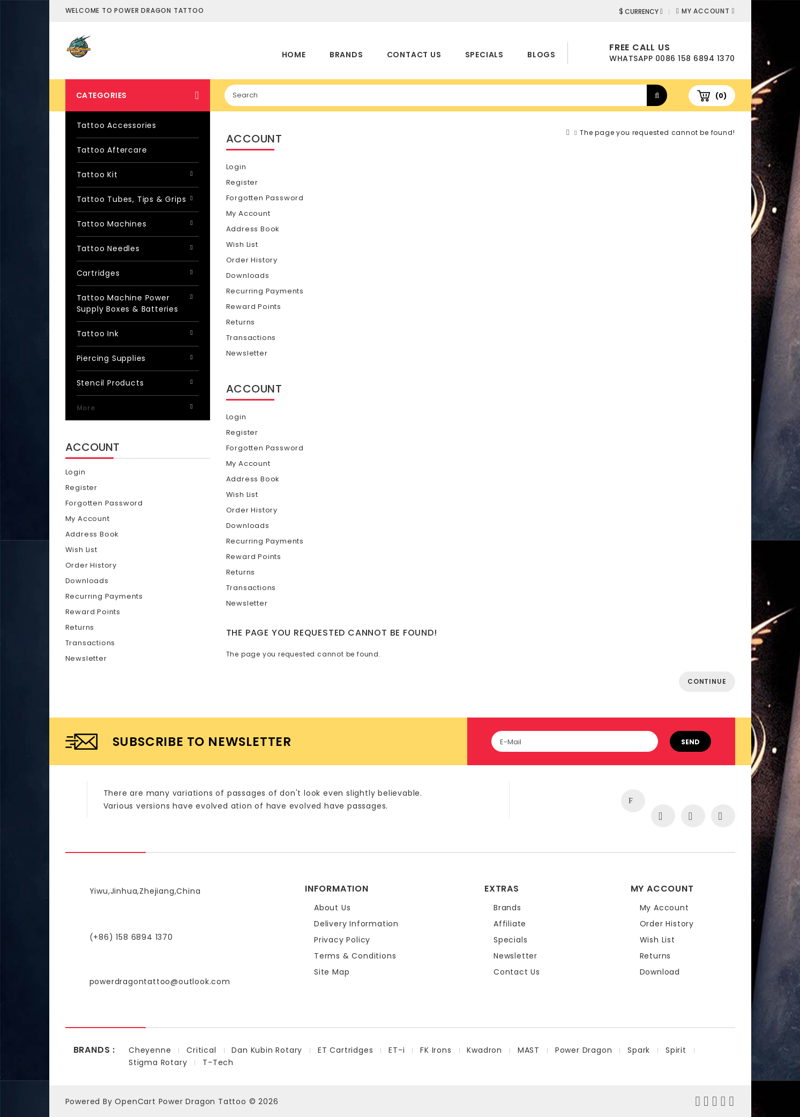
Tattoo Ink (98, 333)
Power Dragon (583, 1050)
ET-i (396, 1050)
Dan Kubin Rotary (266, 1050)
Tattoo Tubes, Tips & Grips (131, 199)
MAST (529, 1050)
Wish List (81, 550)
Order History (91, 565)
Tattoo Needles (108, 248)
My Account (87, 519)
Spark (638, 1050)
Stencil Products (110, 383)
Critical (201, 1050)
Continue (706, 681)
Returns (80, 627)
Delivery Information (356, 923)
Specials (484, 54)
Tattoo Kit (97, 174)
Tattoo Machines (112, 223)
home (294, 54)
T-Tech (218, 1062)
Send (690, 741)
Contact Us (414, 54)
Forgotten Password (104, 503)
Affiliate (510, 923)
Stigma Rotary (158, 1062)
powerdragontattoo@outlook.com (159, 981)
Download (660, 972)
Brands (346, 54)
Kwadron (484, 1050)
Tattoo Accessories (116, 125)
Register (81, 487)
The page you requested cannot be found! (657, 132)
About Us (332, 907)
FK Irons (435, 1050)
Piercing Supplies (111, 358)
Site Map (331, 972)
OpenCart (135, 1101)
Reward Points (93, 612)
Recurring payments (104, 596)
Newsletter (86, 658)
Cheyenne (150, 1050)
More (86, 407)
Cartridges (98, 273)
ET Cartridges (345, 1050)
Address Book (92, 534)
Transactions (90, 643)
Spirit (676, 1050)
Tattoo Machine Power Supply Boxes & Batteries (127, 303)
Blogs (541, 54)
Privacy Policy (342, 939)
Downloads (87, 581)
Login (75, 472)
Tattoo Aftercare (112, 150)
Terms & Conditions (355, 955)
